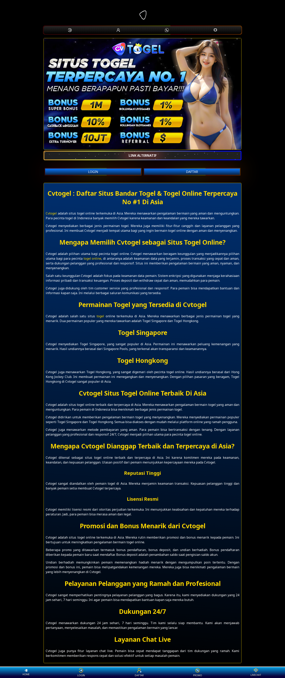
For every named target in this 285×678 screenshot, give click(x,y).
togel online (93, 258)
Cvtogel (51, 213)
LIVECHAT (256, 672)
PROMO (197, 672)
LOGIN (93, 172)
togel (100, 316)
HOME (26, 672)
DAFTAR (192, 172)
